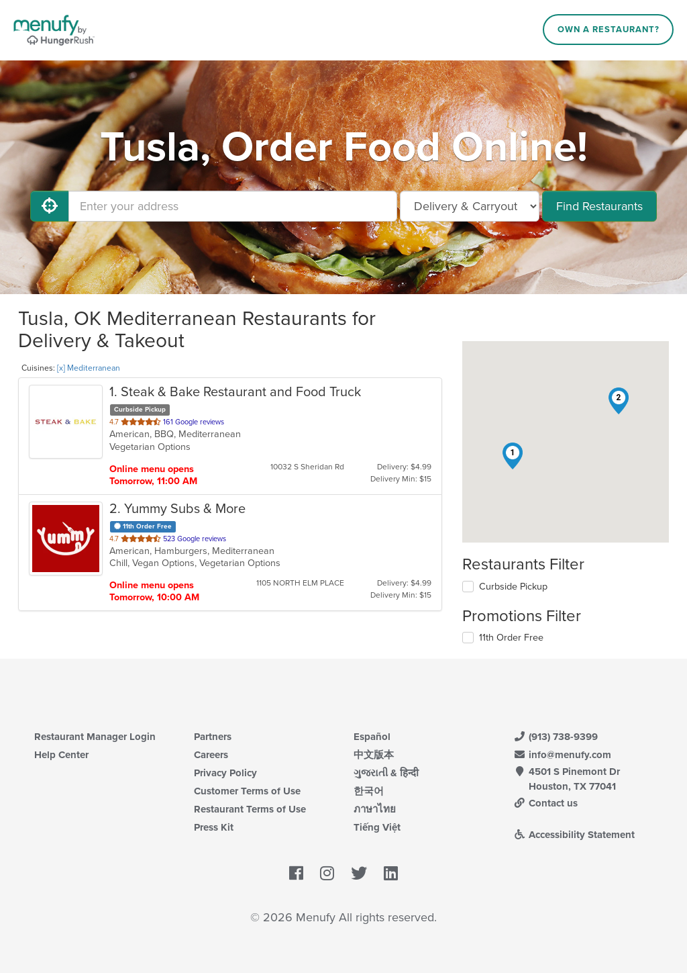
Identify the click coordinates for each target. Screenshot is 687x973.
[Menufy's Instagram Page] (327, 873)
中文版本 (374, 755)
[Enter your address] (232, 206)
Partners (212, 737)
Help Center (61, 755)
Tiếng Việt (377, 827)
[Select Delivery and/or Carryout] (469, 206)
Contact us (545, 803)
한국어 (369, 791)
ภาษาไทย (375, 809)
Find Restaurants (599, 206)
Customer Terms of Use (247, 791)
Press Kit (213, 827)
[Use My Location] (49, 206)
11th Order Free (511, 637)
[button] (512, 456)
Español (372, 737)
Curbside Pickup (513, 586)
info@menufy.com (562, 755)
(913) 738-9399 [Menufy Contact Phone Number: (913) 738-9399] (555, 737)
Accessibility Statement (574, 835)
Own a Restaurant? (608, 29)
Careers (211, 755)
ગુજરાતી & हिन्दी (386, 773)
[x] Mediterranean (88, 368)
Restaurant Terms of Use (250, 809)
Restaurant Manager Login (95, 737)
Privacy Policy (225, 773)
